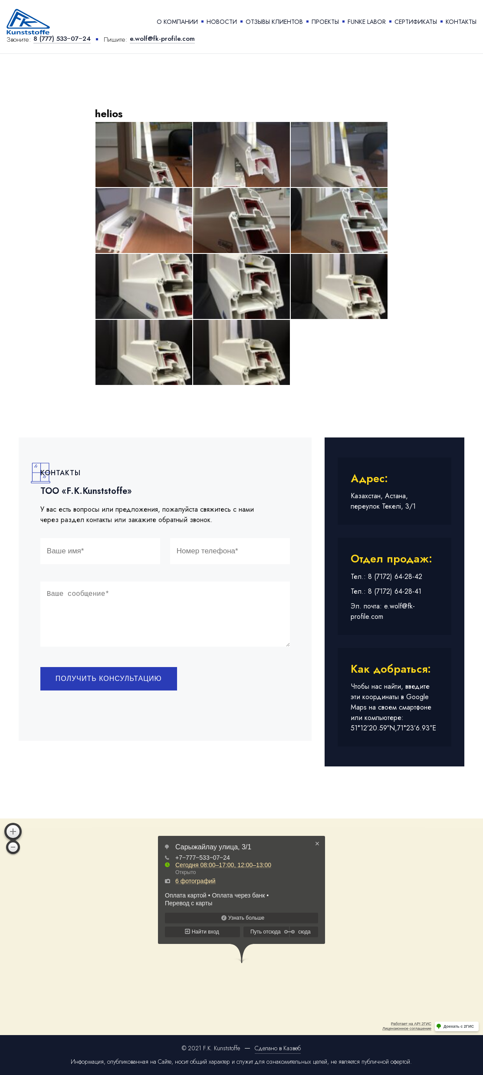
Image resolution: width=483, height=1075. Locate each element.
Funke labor (367, 21)
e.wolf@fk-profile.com (162, 39)
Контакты (461, 21)
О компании (177, 21)
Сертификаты (415, 21)
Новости (222, 21)
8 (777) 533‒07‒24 (62, 39)
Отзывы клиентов (274, 21)
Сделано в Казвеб (278, 1048)
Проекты (325, 21)
